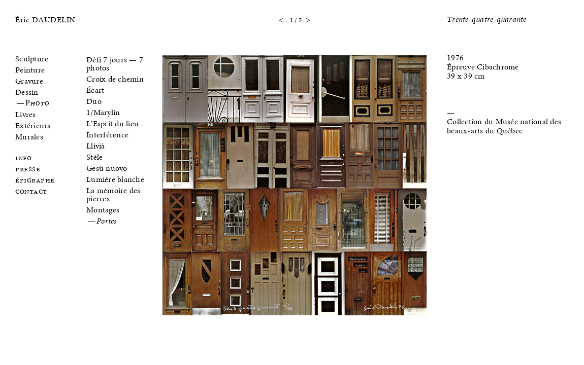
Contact (31, 192)
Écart (95, 90)
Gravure (29, 81)
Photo (37, 103)
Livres (25, 114)
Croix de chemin (115, 79)
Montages (102, 209)
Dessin (27, 92)
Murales (29, 136)
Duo (94, 101)
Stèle (94, 157)
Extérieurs (33, 125)
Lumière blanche (115, 179)
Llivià (95, 146)
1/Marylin (103, 112)
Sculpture (31, 58)
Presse (27, 169)
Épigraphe (35, 181)
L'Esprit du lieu (112, 123)
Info (23, 158)
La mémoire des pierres (113, 194)
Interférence (107, 134)
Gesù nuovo (106, 168)
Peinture (30, 70)
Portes (106, 221)
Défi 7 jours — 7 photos (114, 63)
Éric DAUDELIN (45, 19)
